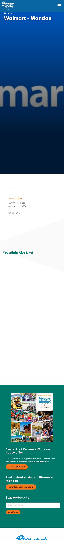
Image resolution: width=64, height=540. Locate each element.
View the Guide (17, 447)
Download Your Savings (21, 467)
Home (8, 13)
